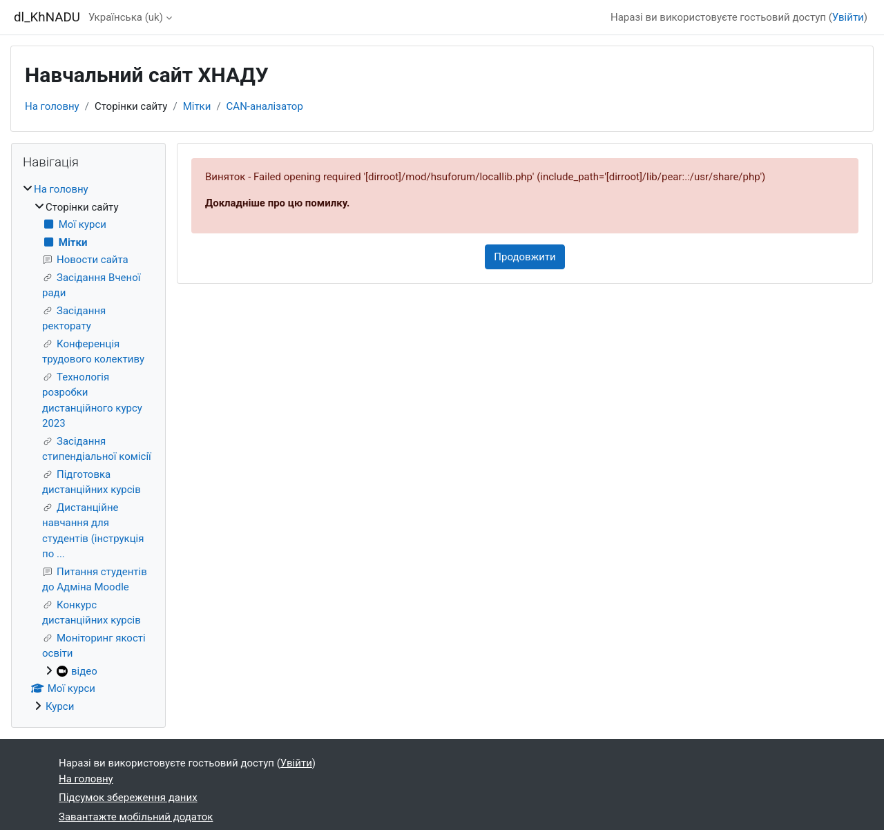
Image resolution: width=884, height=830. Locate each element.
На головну (52, 106)
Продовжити (524, 257)
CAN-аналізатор (265, 106)
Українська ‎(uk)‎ (125, 17)
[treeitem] (88, 448)
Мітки (197, 106)
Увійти (848, 17)
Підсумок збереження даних (128, 797)
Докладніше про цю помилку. (277, 203)
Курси (60, 706)
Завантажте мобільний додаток (136, 817)
